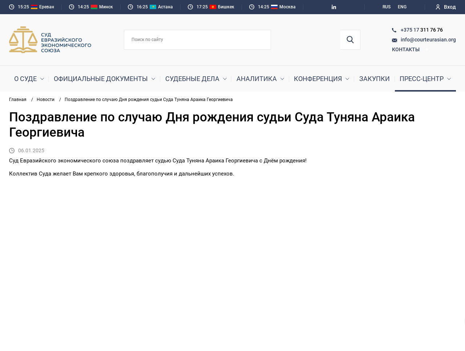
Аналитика (256, 78)
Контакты (410, 49)
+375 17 (410, 30)
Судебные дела (192, 78)
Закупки (374, 78)
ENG (402, 6)
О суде (25, 78)
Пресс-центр (422, 78)
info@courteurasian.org (428, 40)
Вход (446, 7)
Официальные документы (101, 78)
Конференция (318, 78)
